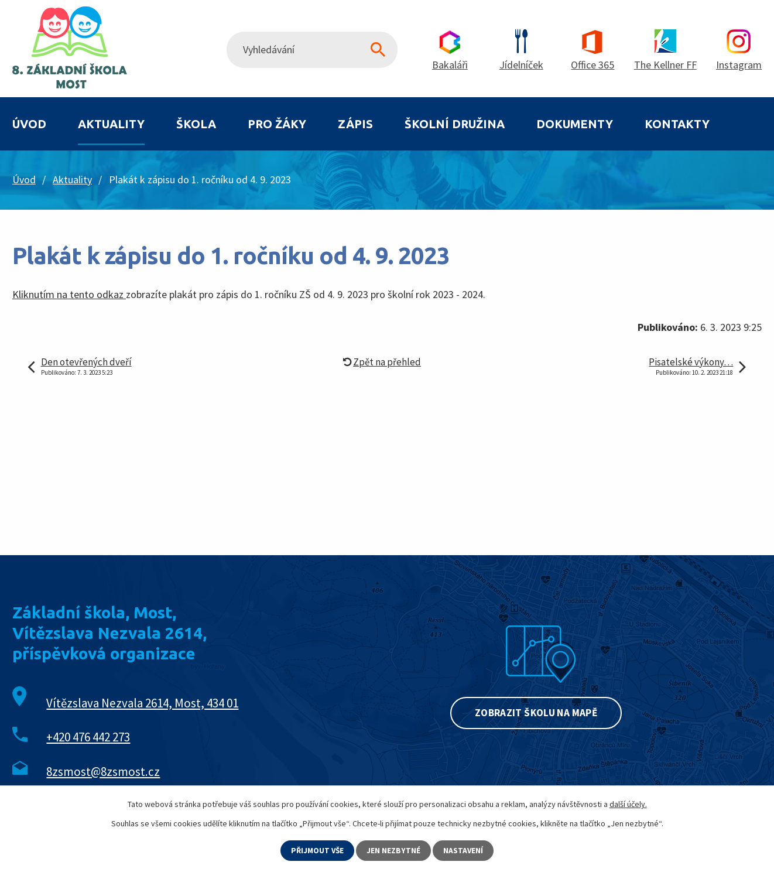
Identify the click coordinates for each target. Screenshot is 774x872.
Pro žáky (277, 124)
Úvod (29, 124)
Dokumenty (574, 124)
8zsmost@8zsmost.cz (103, 771)
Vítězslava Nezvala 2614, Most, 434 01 (142, 703)
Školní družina (455, 124)
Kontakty (677, 124)
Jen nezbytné (395, 850)
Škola (196, 124)
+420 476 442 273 (88, 737)
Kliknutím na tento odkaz (69, 294)
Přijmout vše (317, 850)
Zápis (355, 124)
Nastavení (464, 850)
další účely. (628, 803)
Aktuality (111, 124)
